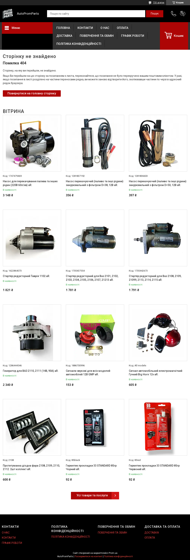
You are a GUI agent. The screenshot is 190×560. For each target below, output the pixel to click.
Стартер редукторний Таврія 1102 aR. (26, 276)
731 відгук (158, 2)
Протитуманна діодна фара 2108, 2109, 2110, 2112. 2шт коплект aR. (31, 467)
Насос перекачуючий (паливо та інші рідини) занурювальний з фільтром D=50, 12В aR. (157, 183)
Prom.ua (113, 553)
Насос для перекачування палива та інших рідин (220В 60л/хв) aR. (30, 183)
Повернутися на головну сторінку (32, 93)
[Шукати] (154, 13)
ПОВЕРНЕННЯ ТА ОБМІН (97, 36)
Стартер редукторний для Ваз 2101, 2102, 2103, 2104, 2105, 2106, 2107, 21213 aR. (92, 278)
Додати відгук (182, 13)
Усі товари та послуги (92, 495)
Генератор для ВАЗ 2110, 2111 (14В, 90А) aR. (31, 370)
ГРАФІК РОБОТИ (132, 36)
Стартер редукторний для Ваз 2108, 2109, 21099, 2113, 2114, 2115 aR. (155, 278)
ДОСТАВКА (64, 36)
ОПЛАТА (122, 28)
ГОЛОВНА (63, 28)
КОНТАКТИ (85, 28)
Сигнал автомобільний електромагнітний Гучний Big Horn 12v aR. (155, 372)
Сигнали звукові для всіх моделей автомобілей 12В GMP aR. (88, 372)
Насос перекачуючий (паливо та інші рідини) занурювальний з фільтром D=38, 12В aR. (94, 183)
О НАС (104, 28)
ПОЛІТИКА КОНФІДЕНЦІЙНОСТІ (78, 44)
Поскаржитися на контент (88, 556)
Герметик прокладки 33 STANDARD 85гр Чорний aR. (91, 467)
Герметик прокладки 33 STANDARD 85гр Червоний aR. (154, 467)
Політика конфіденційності (118, 556)
